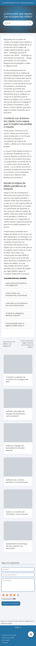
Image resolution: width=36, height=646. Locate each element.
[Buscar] (29, 22)
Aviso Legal (5, 640)
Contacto (5, 643)
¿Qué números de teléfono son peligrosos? (9, 344)
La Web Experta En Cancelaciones (18, 2)
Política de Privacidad (9, 635)
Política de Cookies (8, 638)
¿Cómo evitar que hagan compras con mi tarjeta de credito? (27, 344)
